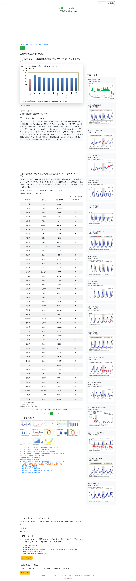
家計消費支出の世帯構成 (29, 466)
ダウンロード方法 (25, 105)
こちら (77, 521)
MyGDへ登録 (25, 573)
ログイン (102, 3)
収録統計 (44, 575)
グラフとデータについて (54, 575)
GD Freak (67, 8)
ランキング (40, 194)
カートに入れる (26, 558)
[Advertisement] (68, 26)
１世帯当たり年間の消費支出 (31, 468)
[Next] (58, 413)
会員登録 (111, 3)
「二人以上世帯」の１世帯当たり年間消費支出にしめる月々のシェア (42, 462)
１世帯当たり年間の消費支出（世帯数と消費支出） (38, 470)
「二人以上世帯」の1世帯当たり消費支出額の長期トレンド (39, 447)
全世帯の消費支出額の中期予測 (30, 458)
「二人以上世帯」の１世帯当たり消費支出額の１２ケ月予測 (39, 449)
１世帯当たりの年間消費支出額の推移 (33, 455)
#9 (22, 48)
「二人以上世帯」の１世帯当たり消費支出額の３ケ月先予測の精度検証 (43, 453)
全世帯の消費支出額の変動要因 (30, 460)
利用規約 (90, 575)
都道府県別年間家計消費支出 (31, 472)
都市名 (23, 194)
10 (54, 413)
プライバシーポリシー (67, 575)
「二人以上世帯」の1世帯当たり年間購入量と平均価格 (38, 451)
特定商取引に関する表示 (81, 575)
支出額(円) (31, 194)
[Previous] (45, 413)
